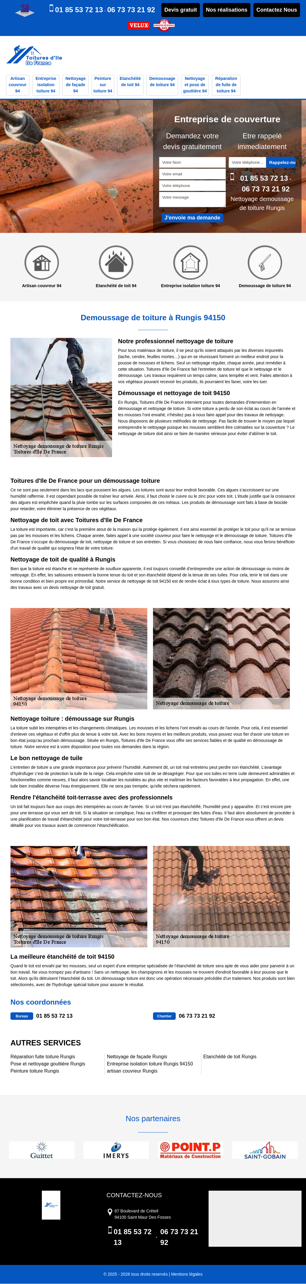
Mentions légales (187, 1274)
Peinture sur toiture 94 (103, 85)
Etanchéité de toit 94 (130, 82)
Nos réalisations (226, 10)
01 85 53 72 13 (79, 10)
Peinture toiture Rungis (34, 1071)
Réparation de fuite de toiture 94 (226, 85)
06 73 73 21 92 (131, 10)
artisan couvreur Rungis (132, 1071)
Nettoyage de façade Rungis (137, 1056)
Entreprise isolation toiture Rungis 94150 (150, 1064)
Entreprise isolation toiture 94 (46, 85)
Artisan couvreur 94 (18, 85)
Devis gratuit (180, 10)
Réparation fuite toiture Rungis (42, 1056)
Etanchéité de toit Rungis (229, 1056)
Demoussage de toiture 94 (162, 82)
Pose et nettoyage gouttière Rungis (47, 1064)
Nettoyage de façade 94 (75, 85)
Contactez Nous (276, 10)
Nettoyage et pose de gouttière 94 (195, 85)
